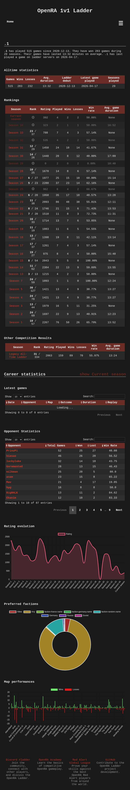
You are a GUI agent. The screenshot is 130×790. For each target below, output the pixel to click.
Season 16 (16, 254)
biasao (11, 456)
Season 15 (16, 260)
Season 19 (16, 229)
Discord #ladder (18, 759)
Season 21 (16, 214)
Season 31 (16, 147)
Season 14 (16, 267)
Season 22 (16, 208)
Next (119, 415)
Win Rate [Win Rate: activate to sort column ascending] (110, 445)
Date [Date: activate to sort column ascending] (11, 402)
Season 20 (16, 220)
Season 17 (16, 245)
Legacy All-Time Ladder (18, 356)
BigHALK (12, 492)
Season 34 (16, 125)
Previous (104, 415)
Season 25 (16, 189)
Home (10, 21)
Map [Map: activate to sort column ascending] (50, 402)
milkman (12, 471)
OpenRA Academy (50, 759)
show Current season (103, 374)
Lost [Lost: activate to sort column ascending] (93, 445)
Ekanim (11, 497)
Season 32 (16, 140)
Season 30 (16, 156)
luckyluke (13, 461)
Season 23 (16, 202)
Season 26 (16, 183)
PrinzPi (12, 450)
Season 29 (16, 163)
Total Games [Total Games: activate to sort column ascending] (56, 445)
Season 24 (16, 195)
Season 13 (16, 274)
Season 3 (15, 306)
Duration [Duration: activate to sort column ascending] (89, 402)
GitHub (110, 759)
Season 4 (15, 297)
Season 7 (15, 281)
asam (9, 477)
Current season (15, 118)
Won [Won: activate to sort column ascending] (80, 445)
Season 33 (16, 132)
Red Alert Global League (79, 761)
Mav (8, 482)
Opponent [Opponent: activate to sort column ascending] (29, 402)
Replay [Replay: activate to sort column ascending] (112, 402)
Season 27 (16, 178)
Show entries (20, 396)
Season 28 (16, 171)
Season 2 (15, 314)
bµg (8, 487)
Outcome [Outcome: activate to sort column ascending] (66, 402)
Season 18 (16, 237)
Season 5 (15, 289)
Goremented (14, 466)
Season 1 (15, 322)
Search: (104, 396)
